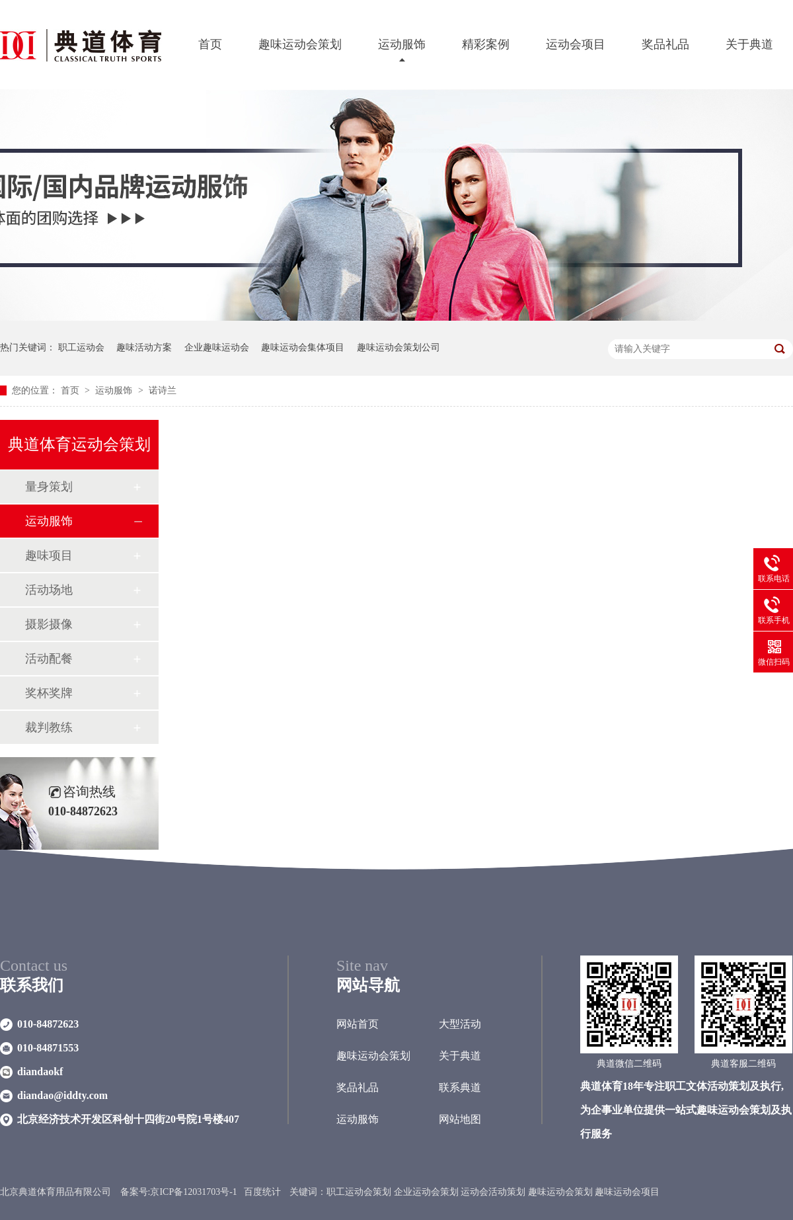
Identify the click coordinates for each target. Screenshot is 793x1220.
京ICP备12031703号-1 (193, 1192)
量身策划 (49, 486)
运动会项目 (575, 44)
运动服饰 (402, 44)
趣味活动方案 (144, 347)
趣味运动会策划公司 (398, 347)
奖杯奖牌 (49, 693)
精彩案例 (486, 44)
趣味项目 (49, 555)
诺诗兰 (162, 390)
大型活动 (460, 1024)
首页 (210, 44)
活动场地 (49, 589)
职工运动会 (81, 347)
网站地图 (460, 1119)
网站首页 (357, 1024)
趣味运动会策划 (300, 44)
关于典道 (749, 44)
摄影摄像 (49, 624)
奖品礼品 (665, 44)
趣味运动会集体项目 (302, 347)
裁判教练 (49, 727)
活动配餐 (49, 658)
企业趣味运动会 (216, 347)
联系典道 (460, 1087)
